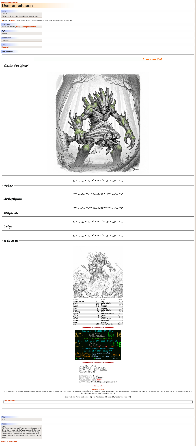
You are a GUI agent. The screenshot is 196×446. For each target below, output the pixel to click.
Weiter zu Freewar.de (9, 442)
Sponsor (13, 20)
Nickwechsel (10, 401)
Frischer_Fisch (98, 389)
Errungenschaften (29, 27)
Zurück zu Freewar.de (9, 2)
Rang (18, 27)
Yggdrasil (5, 47)
